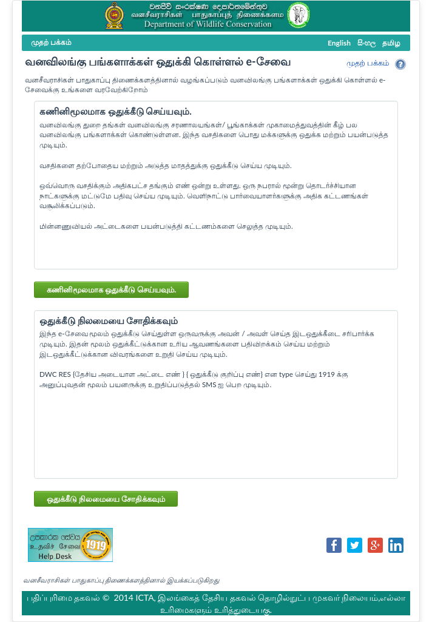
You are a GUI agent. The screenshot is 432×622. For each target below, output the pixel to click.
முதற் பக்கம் (367, 62)
